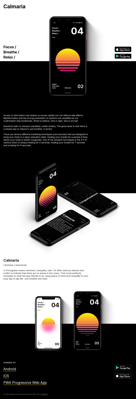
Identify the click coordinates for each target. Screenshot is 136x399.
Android (9, 369)
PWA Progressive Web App (25, 382)
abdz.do (45, 394)
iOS (6, 376)
